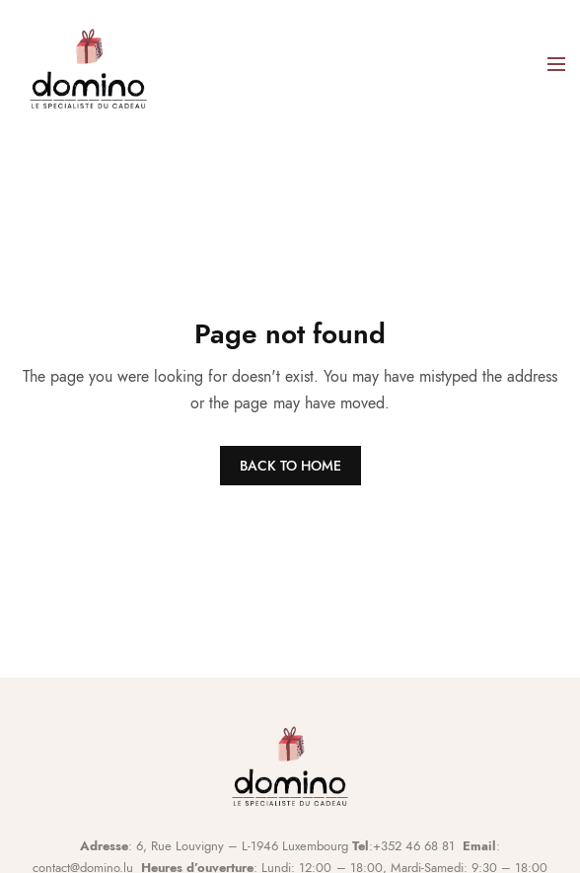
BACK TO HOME (290, 465)
